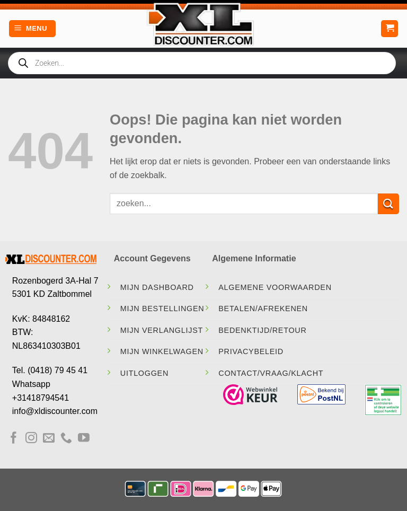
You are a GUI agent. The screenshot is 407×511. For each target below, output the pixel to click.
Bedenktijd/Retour (262, 330)
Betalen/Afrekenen (263, 308)
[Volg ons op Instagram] (31, 438)
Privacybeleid (251, 351)
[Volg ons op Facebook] (14, 438)
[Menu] (32, 29)
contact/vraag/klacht (270, 373)
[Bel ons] (66, 438)
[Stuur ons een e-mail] (49, 438)
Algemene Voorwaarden (275, 287)
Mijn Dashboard (157, 287)
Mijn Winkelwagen (162, 351)
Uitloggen (144, 373)
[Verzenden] (388, 203)
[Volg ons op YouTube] (84, 438)
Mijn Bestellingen (162, 308)
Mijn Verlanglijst (161, 330)
